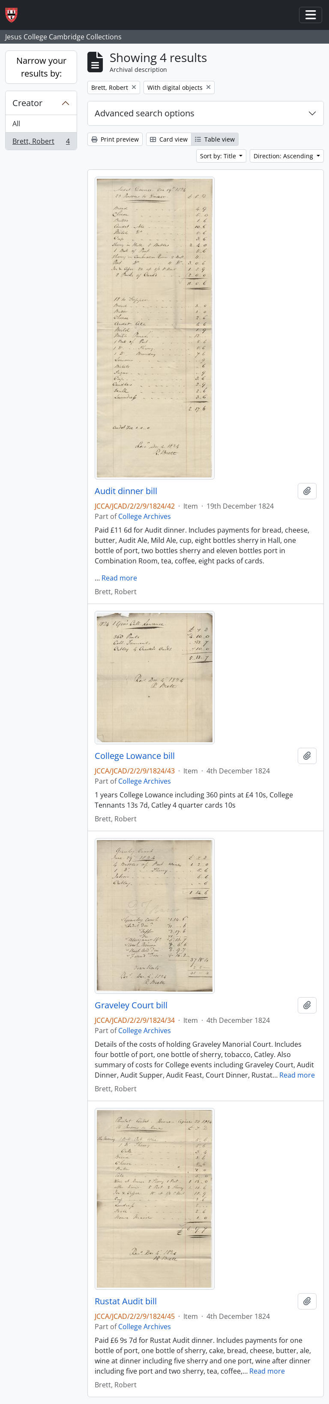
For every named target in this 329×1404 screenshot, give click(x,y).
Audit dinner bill (126, 491)
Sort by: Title (219, 156)
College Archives (144, 516)
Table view (215, 139)
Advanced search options (144, 113)
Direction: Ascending (284, 156)
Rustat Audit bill (126, 1301)
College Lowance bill (135, 756)
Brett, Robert (41, 143)
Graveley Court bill (131, 1005)
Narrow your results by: (41, 67)
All (16, 123)
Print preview (115, 139)
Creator (27, 103)
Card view (169, 139)
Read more (119, 578)
